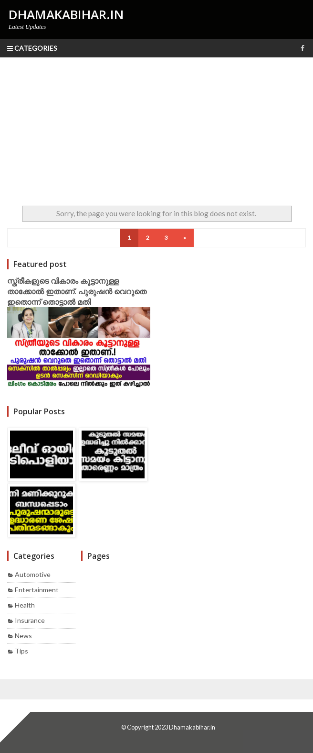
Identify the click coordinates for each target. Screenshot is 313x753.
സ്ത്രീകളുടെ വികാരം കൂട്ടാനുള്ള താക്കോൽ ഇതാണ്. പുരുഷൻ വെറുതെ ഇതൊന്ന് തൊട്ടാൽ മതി (76, 291)
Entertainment (37, 590)
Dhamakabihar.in (192, 727)
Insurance (30, 620)
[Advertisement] (156, 129)
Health (25, 605)
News (23, 635)
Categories (32, 48)
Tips (21, 651)
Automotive (33, 574)
